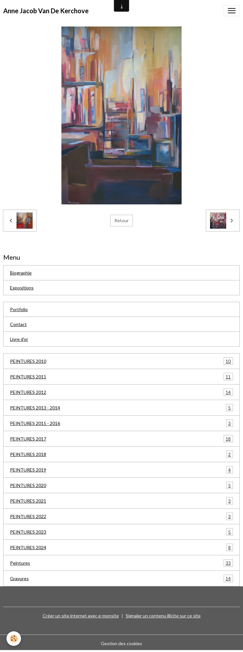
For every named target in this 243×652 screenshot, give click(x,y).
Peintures (121, 563)
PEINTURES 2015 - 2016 (121, 423)
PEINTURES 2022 (121, 516)
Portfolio (19, 309)
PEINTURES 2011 (121, 376)
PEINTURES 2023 (121, 532)
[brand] (46, 11)
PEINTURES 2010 (121, 361)
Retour (121, 220)
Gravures (121, 578)
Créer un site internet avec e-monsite (81, 615)
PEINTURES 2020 (121, 485)
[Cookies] (13, 638)
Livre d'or (19, 339)
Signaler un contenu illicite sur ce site (163, 615)
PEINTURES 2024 (121, 547)
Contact (18, 324)
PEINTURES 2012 (121, 392)
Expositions (22, 287)
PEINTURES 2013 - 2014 (121, 407)
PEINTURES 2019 (121, 469)
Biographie (21, 273)
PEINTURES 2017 (121, 438)
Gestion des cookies (121, 643)
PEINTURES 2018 (121, 454)
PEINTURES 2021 (121, 501)
